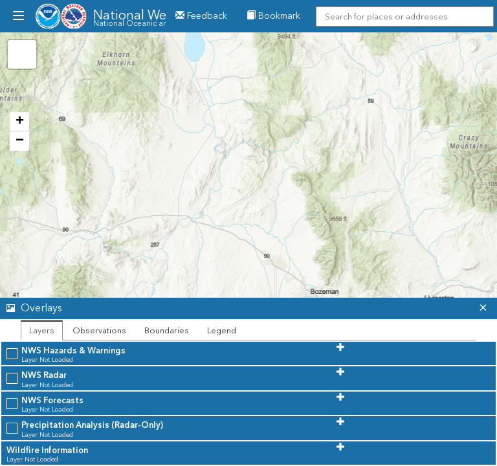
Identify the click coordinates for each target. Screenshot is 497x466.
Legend (221, 330)
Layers (41, 330)
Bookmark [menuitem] (273, 15)
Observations (99, 330)
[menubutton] (18, 16)
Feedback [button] (201, 15)
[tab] (248, 308)
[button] (236, 308)
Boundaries (166, 330)
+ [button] (20, 121)
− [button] (20, 141)
